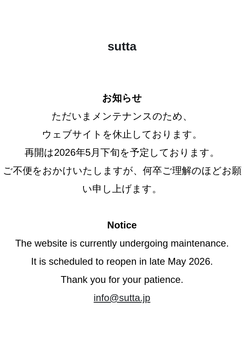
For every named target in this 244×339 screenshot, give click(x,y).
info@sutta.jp (122, 297)
